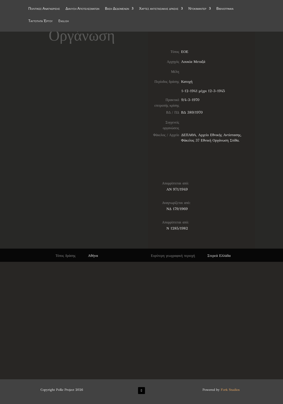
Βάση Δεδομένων (117, 9)
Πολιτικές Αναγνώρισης (44, 9)
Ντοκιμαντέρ (197, 9)
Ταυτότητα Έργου (40, 21)
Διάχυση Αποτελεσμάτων (82, 9)
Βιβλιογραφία (225, 9)
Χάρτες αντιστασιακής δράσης (158, 9)
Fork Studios (230, 390)
